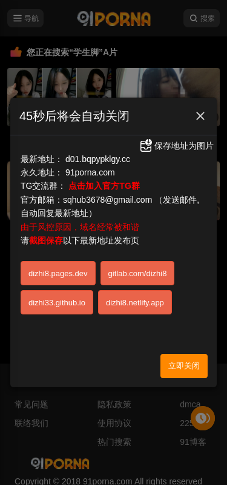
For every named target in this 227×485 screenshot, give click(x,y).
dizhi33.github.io (56, 297)
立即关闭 (184, 360)
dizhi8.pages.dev (58, 268)
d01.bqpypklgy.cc (97, 153)
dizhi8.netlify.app (135, 297)
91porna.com (90, 167)
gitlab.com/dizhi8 (137, 268)
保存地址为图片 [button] (176, 140)
